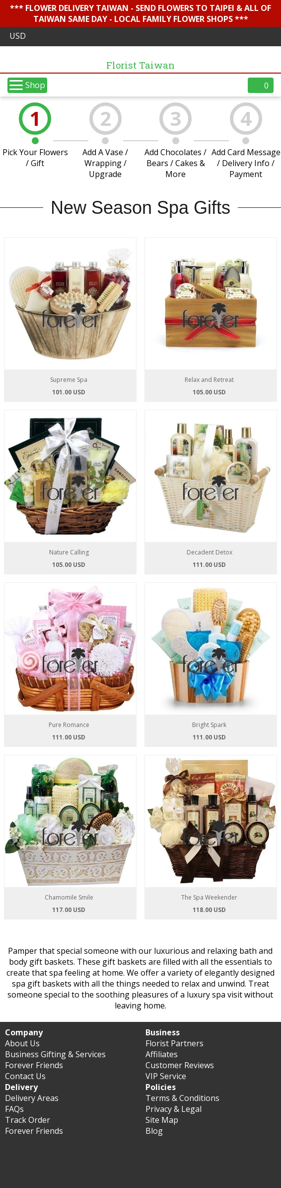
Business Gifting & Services (55, 1054)
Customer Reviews (179, 1065)
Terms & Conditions (182, 1098)
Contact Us (25, 1076)
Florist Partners (174, 1043)
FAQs (14, 1108)
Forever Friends (34, 1065)
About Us (22, 1043)
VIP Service (165, 1076)
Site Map (161, 1119)
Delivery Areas (32, 1098)
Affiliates (161, 1054)
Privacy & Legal (173, 1108)
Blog (154, 1130)
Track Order (27, 1119)
